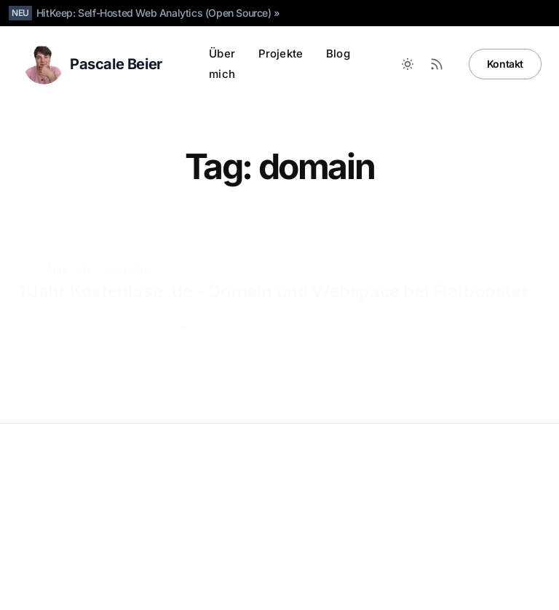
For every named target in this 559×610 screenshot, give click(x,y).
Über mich (222, 64)
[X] (439, 572)
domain (107, 303)
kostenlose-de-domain (258, 303)
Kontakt (505, 64)
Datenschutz (46, 492)
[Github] (352, 572)
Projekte (280, 53)
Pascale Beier (63, 469)
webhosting (126, 245)
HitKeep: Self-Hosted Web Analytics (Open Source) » (158, 13)
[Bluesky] (410, 572)
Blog (338, 53)
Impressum (107, 492)
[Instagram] (468, 572)
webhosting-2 (360, 303)
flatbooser (165, 303)
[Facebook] (497, 572)
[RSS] (527, 572)
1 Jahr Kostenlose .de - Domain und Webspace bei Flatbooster (272, 268)
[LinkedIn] (381, 572)
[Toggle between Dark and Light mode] (407, 64)
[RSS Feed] (436, 64)
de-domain (48, 303)
